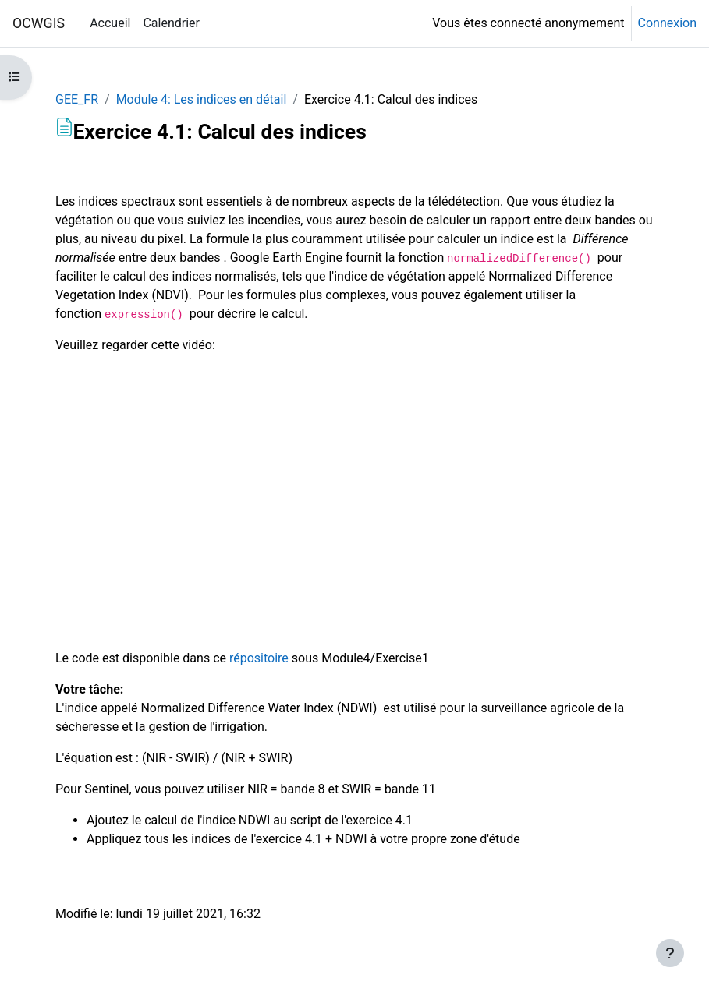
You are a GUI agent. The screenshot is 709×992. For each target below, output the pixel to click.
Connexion (667, 23)
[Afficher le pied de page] (670, 953)
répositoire (259, 658)
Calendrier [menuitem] (171, 23)
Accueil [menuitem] (110, 23)
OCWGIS (38, 23)
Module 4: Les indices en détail (201, 99)
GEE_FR (76, 99)
